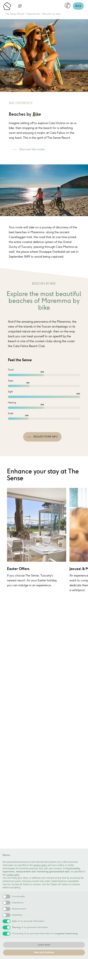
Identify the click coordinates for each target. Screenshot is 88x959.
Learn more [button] (44, 944)
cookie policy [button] (12, 874)
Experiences (33, 14)
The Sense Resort (14, 14)
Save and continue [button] (44, 952)
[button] (20, 6)
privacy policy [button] (40, 865)
